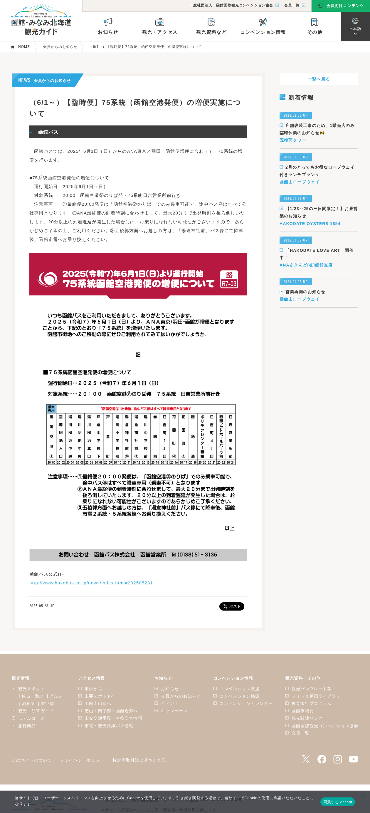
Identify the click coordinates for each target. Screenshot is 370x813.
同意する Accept (337, 802)
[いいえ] (363, 796)
